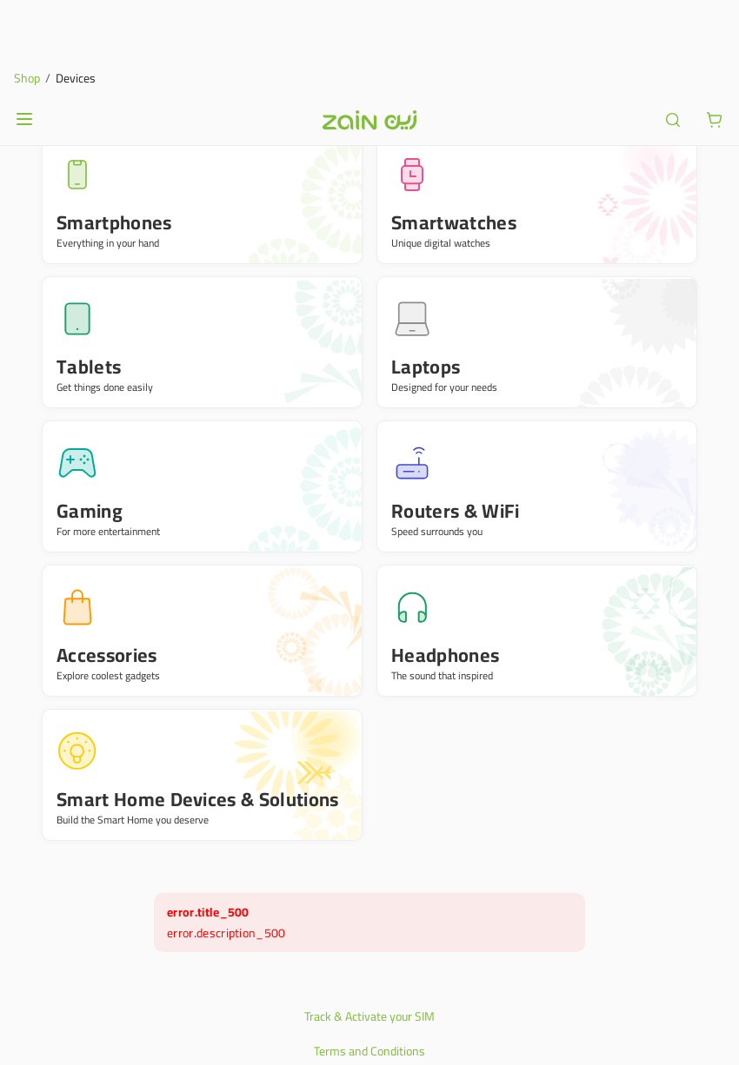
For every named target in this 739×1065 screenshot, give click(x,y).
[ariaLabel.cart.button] (714, 26)
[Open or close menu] (24, 25)
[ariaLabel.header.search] (672, 26)
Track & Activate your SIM (369, 922)
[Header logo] (369, 26)
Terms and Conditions (369, 957)
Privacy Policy (369, 992)
